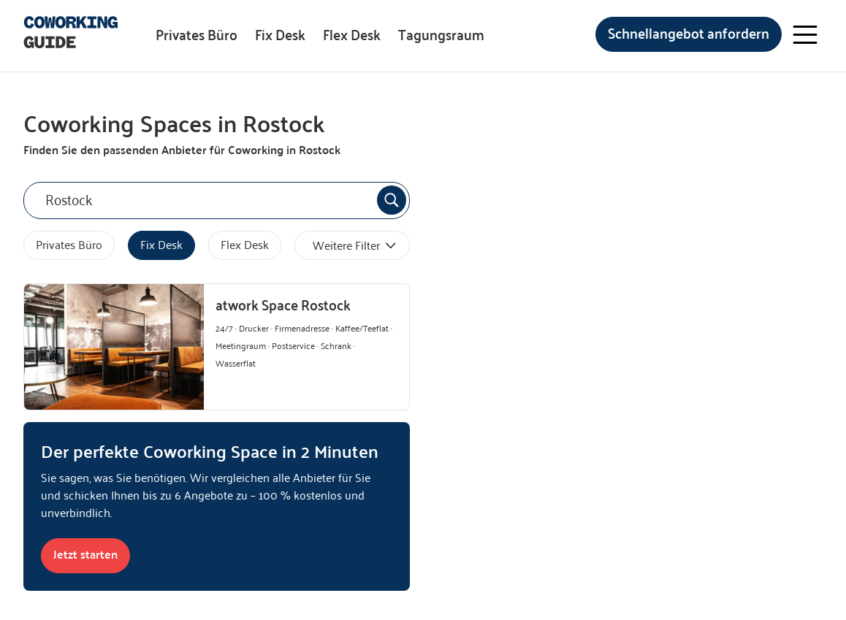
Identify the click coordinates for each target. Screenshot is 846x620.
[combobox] (216, 200)
